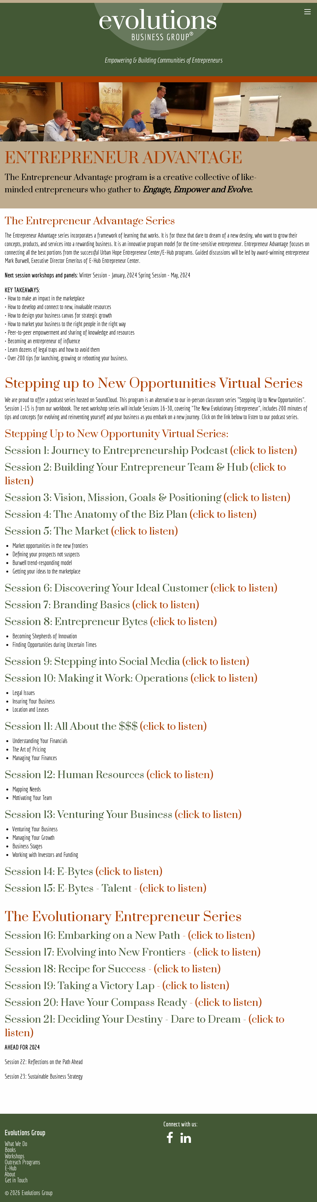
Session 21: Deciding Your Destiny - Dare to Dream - (127, 1019)
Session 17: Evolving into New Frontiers (95, 952)
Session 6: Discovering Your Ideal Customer (106, 588)
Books (10, 1150)
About (10, 1174)
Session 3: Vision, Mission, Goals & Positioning (113, 498)
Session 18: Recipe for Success (75, 969)
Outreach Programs (22, 1162)
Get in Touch (16, 1180)
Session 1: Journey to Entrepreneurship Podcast (116, 450)
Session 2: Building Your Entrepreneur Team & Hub (126, 467)
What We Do (16, 1144)
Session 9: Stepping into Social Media (92, 661)
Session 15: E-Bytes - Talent (68, 888)
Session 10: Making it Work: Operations (96, 678)
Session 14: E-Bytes (49, 871)
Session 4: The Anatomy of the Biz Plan (96, 514)
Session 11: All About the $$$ (71, 726)
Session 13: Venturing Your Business (89, 814)
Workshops (14, 1156)
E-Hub (10, 1168)
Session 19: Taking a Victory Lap (80, 986)
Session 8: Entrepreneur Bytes (76, 622)
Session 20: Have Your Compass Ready (96, 1002)
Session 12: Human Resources (74, 775)
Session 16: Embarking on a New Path (92, 935)
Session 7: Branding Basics (67, 605)
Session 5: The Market (57, 531)
